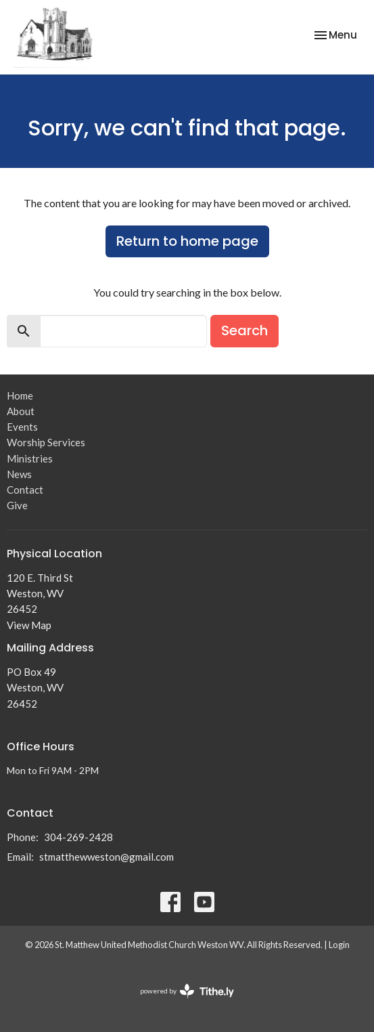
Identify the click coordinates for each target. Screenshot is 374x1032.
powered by (187, 991)
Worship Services (46, 442)
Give (17, 505)
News (19, 474)
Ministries (30, 458)
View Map (29, 625)
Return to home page (187, 241)
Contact (25, 489)
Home (20, 395)
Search (244, 330)
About (20, 411)
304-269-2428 (78, 837)
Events (22, 427)
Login (339, 944)
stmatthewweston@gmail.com (106, 857)
